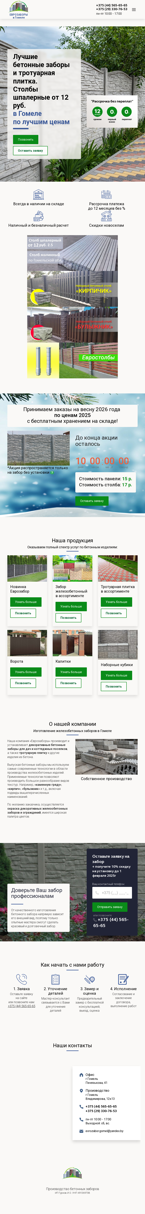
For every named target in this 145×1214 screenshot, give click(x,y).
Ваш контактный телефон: (108, 884)
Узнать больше (26, 602)
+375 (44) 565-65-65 (111, 5)
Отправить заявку (110, 907)
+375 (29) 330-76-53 (111, 9)
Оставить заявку (30, 150)
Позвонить (25, 139)
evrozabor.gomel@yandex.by (104, 1131)
